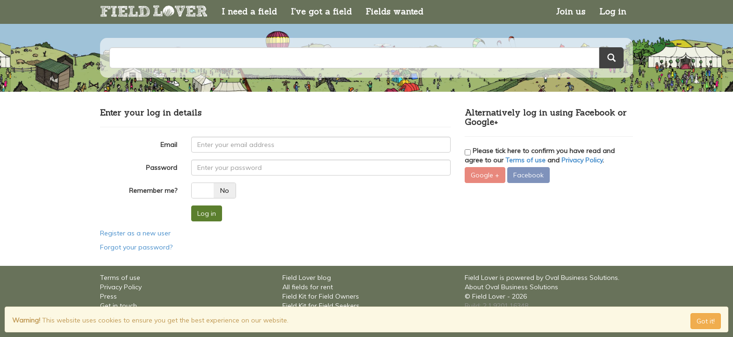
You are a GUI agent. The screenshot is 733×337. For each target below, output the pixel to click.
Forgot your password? (136, 247)
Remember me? (153, 190)
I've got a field (321, 11)
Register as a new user (135, 233)
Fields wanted (394, 11)
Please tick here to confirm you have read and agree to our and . (540, 155)
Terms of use (525, 160)
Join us (570, 11)
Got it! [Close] (706, 321)
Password (161, 167)
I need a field (249, 11)
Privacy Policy (582, 160)
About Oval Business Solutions (511, 287)
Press (108, 296)
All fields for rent (307, 287)
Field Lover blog (306, 277)
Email (168, 144)
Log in (612, 11)
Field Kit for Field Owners (320, 296)
